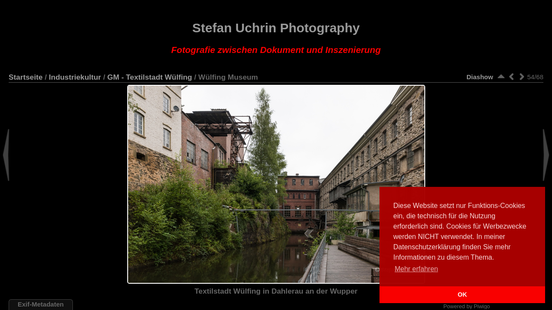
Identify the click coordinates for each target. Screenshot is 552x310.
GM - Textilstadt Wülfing (149, 77)
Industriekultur (75, 77)
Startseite (26, 77)
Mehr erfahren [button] (416, 269)
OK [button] (462, 294)
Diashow (480, 77)
